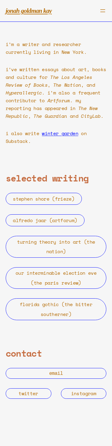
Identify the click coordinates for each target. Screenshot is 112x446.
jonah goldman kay (29, 10)
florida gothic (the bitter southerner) (56, 309)
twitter (28, 392)
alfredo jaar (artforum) (45, 220)
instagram (83, 392)
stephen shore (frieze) (43, 198)
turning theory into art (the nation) (56, 246)
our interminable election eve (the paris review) (56, 277)
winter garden (60, 133)
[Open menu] (102, 10)
